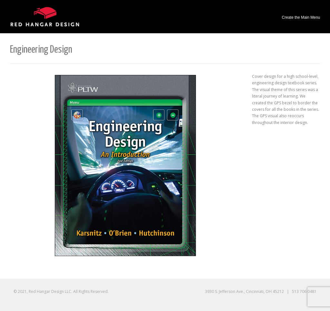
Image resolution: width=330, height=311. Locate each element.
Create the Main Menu (301, 17)
